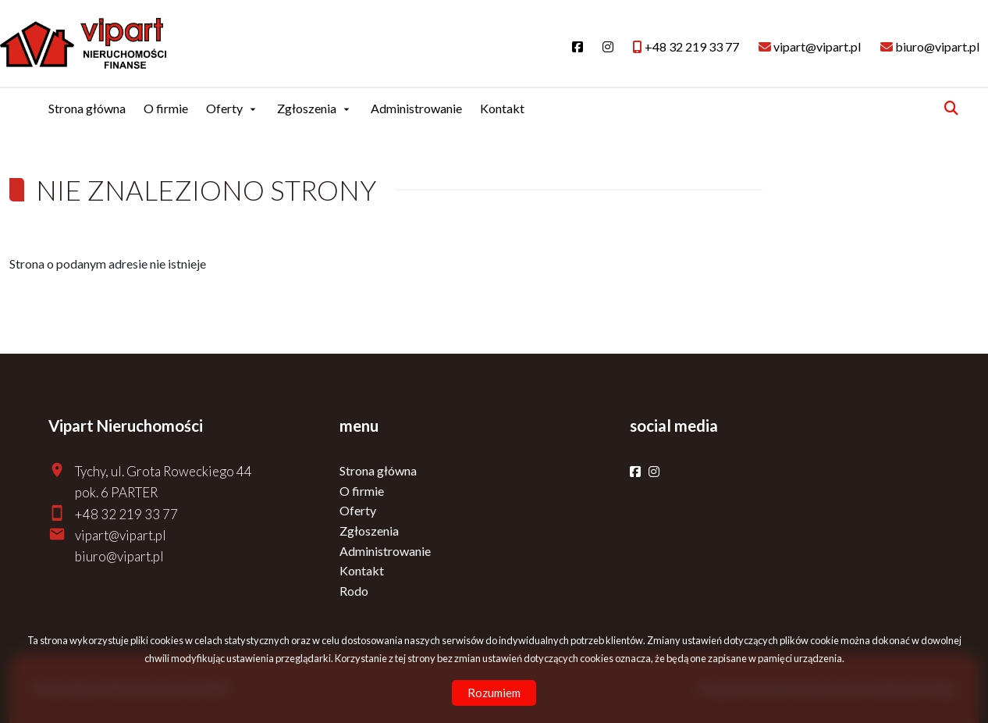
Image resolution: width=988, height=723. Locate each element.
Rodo (353, 590)
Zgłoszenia (306, 108)
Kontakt (502, 108)
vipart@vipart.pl (120, 535)
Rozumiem (494, 693)
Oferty (224, 108)
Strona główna (87, 108)
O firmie (166, 108)
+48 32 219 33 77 (126, 514)
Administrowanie (416, 108)
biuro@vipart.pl (119, 556)
